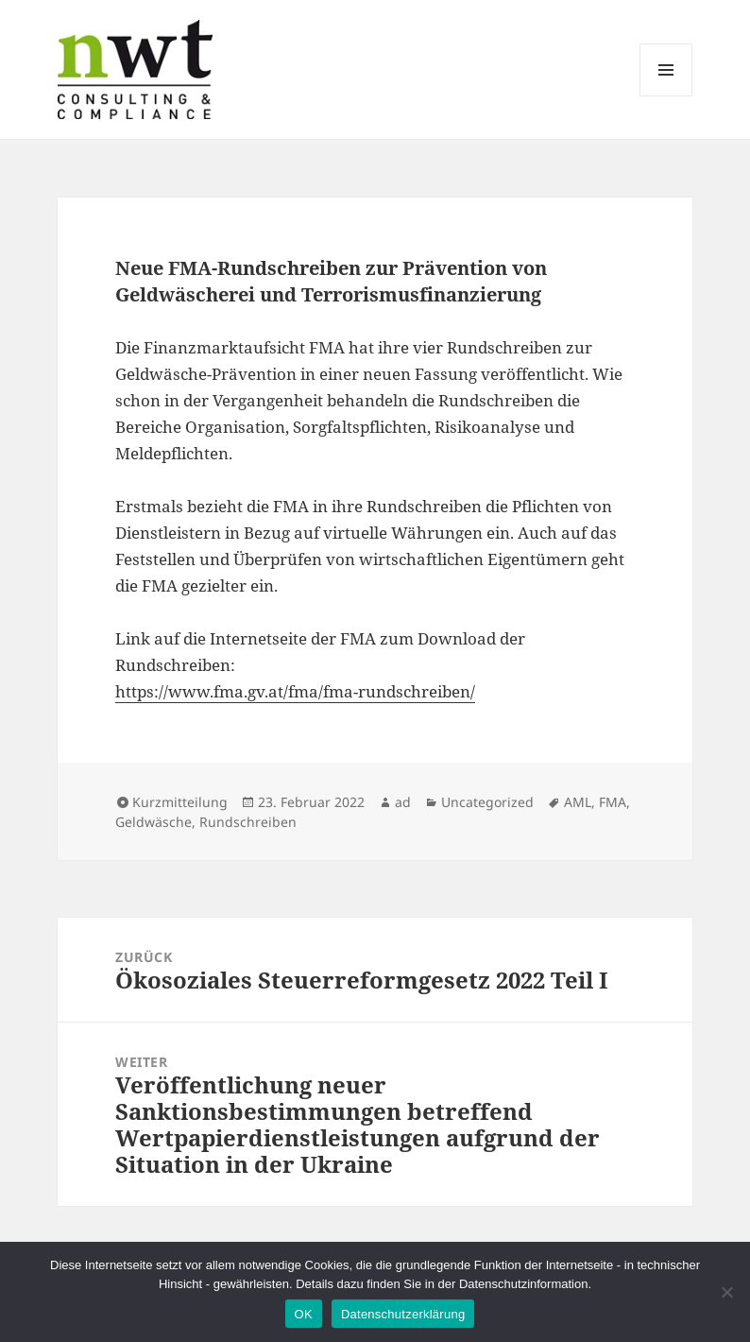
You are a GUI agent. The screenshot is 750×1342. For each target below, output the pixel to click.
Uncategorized (487, 802)
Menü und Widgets (666, 95)
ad (403, 802)
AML (577, 802)
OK (304, 1314)
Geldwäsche (153, 822)
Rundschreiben (248, 822)
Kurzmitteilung (180, 802)
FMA (612, 802)
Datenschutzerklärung (403, 1314)
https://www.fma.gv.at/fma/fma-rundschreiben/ (295, 691)
